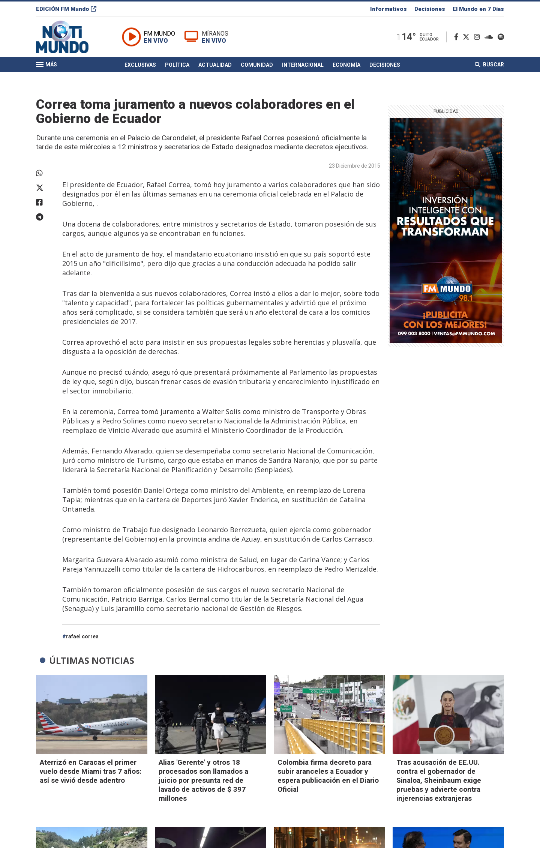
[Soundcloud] (490, 37)
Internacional (303, 65)
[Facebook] (457, 37)
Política (177, 65)
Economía (346, 65)
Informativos (388, 9)
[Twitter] (467, 37)
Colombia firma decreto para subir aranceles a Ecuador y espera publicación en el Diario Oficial (328, 776)
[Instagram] (478, 37)
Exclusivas (140, 65)
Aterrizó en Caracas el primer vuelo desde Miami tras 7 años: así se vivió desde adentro (90, 771)
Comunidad (257, 65)
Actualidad (215, 65)
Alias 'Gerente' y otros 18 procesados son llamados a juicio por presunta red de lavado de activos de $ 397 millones (203, 780)
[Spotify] (501, 37)
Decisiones (429, 9)
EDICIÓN (66, 9)
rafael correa (82, 636)
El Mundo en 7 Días (478, 9)
